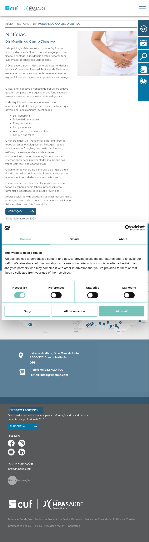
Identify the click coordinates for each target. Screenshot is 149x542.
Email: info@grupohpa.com (49, 375)
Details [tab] (74, 239)
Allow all (122, 311)
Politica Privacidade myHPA (49, 526)
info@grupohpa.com (19, 469)
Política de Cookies (124, 519)
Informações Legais (19, 526)
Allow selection (74, 311)
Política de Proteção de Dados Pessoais (58, 519)
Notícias (23, 23)
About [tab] (123, 239)
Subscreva (17, 426)
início (9, 23)
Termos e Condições (20, 519)
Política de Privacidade (98, 519)
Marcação (19, 211)
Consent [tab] (26, 239)
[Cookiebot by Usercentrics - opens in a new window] (128, 228)
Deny (27, 311)
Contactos (74, 526)
